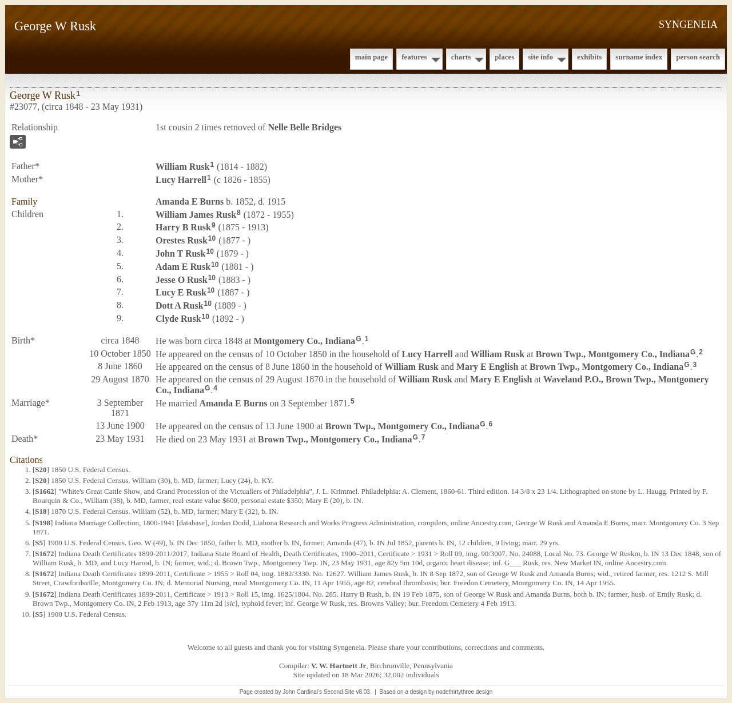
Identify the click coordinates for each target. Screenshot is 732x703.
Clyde (178, 318)
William (182, 166)
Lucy (181, 180)
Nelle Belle (304, 127)
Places (504, 57)
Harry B (183, 227)
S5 (39, 542)
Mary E (487, 367)
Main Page (371, 57)
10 (212, 238)
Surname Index (638, 57)
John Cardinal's (302, 692)
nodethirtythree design (464, 692)
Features (414, 57)
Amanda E (190, 201)
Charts (461, 57)
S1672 (44, 553)
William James (196, 214)
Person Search (698, 57)
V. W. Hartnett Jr (338, 665)
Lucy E (181, 292)
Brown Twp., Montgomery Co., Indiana (613, 353)
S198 (42, 522)
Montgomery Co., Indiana (305, 341)
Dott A (180, 305)
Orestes (182, 240)
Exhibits (589, 57)
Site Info (540, 57)
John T (180, 253)
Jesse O (182, 279)
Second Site (339, 692)
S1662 (44, 491)
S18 (40, 511)
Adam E (183, 266)
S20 (40, 469)
